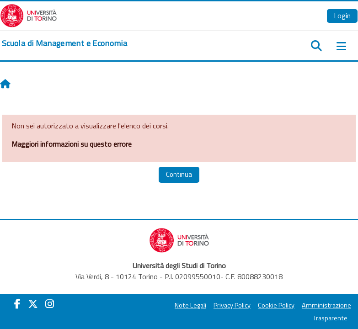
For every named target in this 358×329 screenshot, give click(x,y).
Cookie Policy (276, 305)
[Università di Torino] (28, 14)
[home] (64, 43)
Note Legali (190, 305)
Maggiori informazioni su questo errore (71, 143)
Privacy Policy (232, 305)
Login (342, 15)
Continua (179, 174)
